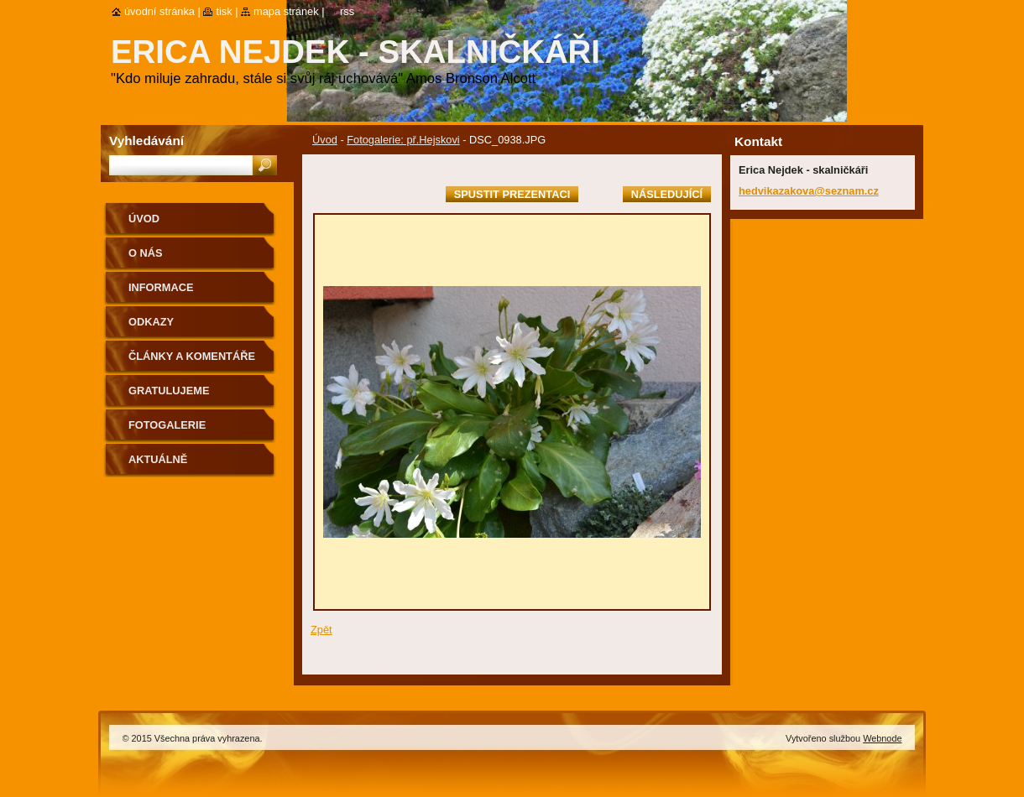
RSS (347, 11)
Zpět (321, 629)
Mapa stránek (286, 11)
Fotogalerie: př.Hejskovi (403, 139)
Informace (161, 287)
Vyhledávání (146, 140)
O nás (145, 253)
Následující (667, 194)
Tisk (224, 11)
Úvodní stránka (159, 11)
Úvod (324, 139)
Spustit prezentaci (512, 194)
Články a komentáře (191, 356)
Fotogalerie (167, 425)
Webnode (882, 738)
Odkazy (151, 321)
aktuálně (157, 459)
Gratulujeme (168, 390)
